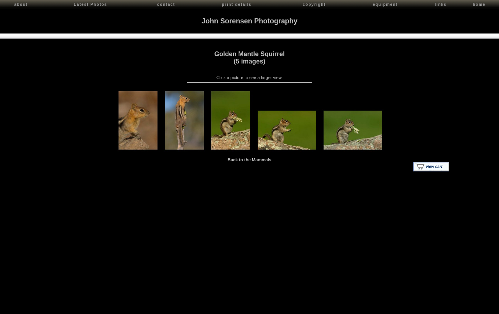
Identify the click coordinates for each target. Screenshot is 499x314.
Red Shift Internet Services (470, 306)
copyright (314, 4)
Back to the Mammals (249, 158)
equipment (385, 4)
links (440, 4)
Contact (74, 306)
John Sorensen (50, 306)
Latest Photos (90, 4)
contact (166, 4)
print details (236, 4)
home (479, 4)
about (21, 4)
